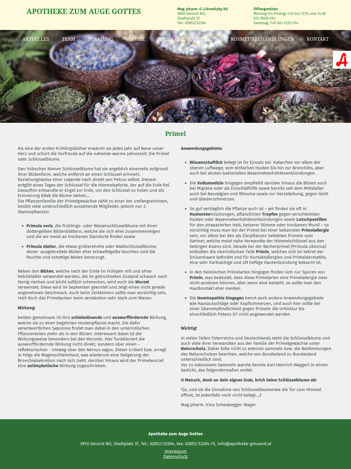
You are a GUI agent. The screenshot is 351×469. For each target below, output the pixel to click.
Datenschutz (175, 456)
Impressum (176, 451)
